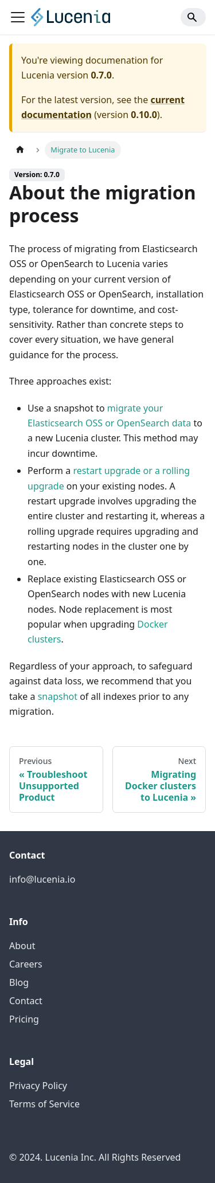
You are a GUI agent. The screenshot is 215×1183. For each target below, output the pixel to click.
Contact (25, 1000)
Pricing (24, 1019)
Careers (25, 964)
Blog (19, 982)
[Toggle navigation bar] (17, 17)
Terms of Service (44, 1104)
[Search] (193, 17)
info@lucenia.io (42, 879)
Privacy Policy (38, 1085)
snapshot (57, 696)
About (22, 945)
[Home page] (20, 150)
